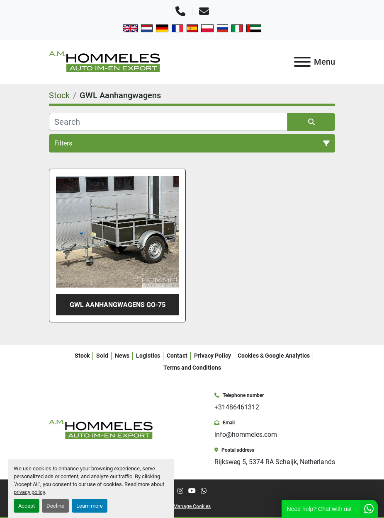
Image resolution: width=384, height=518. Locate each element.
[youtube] (192, 491)
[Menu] (302, 62)
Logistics (148, 355)
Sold (102, 355)
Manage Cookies (192, 506)
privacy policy (29, 492)
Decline (55, 506)
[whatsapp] (204, 491)
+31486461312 (236, 407)
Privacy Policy (212, 355)
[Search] (168, 122)
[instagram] (180, 491)
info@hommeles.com (245, 434)
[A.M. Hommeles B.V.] (101, 429)
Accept (26, 506)
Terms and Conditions (192, 367)
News (122, 355)
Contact (177, 355)
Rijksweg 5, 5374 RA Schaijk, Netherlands (274, 462)
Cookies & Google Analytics (274, 355)
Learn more (89, 506)
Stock (82, 355)
